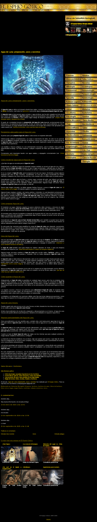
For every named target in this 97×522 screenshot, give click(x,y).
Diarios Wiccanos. (6, 366)
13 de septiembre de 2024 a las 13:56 (15, 415)
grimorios (26, 111)
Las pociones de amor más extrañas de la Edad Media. (22, 377)
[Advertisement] (18, 31)
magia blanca (18, 388)
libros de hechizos (56, 386)
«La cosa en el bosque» (30, 444)
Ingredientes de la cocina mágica (12, 264)
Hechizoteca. (18, 366)
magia (11, 388)
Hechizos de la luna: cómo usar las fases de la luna (29, 127)
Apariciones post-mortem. (51, 467)
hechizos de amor (43, 386)
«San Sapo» (6, 444)
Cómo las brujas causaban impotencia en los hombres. (22, 374)
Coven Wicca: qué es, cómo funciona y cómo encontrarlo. (23, 375)
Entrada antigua (59, 434)
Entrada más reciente (7, 434)
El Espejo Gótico (53, 382)
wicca (45, 388)
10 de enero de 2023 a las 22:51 (13, 404)
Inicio (34, 434)
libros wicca (5, 388)
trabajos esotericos (37, 388)
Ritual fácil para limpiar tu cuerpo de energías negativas (36, 249)
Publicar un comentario (8, 431)
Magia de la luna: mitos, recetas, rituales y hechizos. (21, 379)
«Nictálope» (26, 467)
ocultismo (27, 388)
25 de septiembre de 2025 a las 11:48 (15, 426)
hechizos (35, 386)
